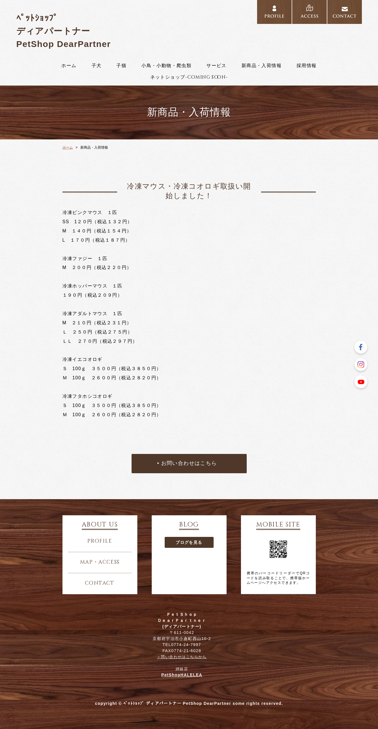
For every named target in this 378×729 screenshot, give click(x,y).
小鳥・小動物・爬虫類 (166, 66)
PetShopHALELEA (181, 675)
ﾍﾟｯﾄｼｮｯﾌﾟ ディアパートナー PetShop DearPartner (63, 31)
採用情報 (307, 66)
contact (100, 583)
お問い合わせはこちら (189, 463)
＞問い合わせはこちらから (182, 657)
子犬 (97, 66)
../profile (274, 12)
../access (309, 12)
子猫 (121, 66)
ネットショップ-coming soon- (189, 77)
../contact (344, 12)
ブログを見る (189, 542)
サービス (216, 66)
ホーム (68, 66)
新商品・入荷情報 (262, 66)
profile (99, 541)
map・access (100, 562)
